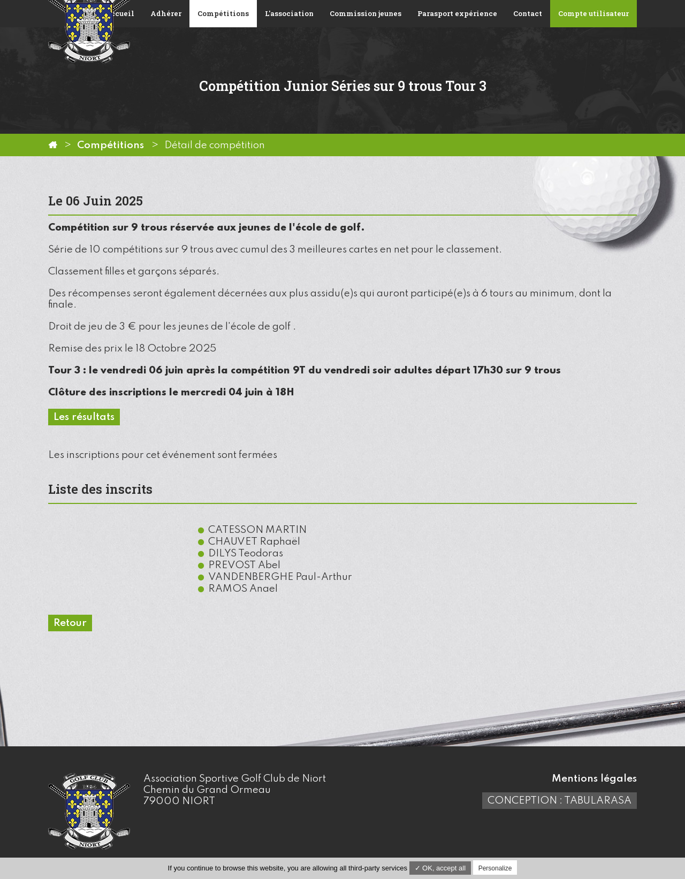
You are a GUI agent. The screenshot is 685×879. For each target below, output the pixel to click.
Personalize (495, 868)
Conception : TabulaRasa (559, 801)
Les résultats (84, 417)
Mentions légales (594, 779)
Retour (70, 623)
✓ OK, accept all (440, 868)
